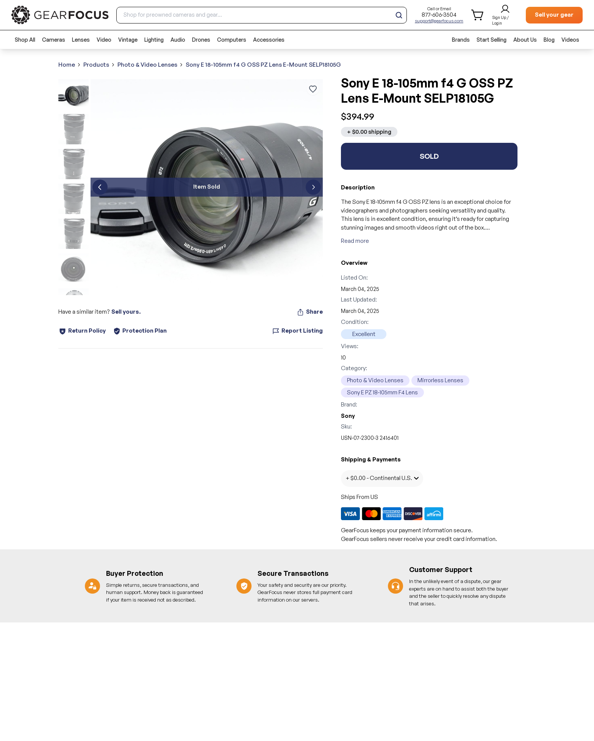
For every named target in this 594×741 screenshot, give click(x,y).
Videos (570, 39)
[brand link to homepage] (60, 15)
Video (104, 39)
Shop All (25, 39)
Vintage (128, 39)
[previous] (100, 187)
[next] (313, 187)
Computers (231, 39)
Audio (177, 39)
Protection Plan (140, 330)
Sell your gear (554, 14)
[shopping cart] (478, 15)
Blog (549, 39)
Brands (461, 39)
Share (310, 312)
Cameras (53, 39)
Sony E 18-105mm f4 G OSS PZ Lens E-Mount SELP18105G (263, 64)
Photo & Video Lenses (147, 64)
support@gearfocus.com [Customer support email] (439, 20)
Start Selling (491, 39)
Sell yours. (126, 311)
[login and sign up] (505, 15)
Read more (355, 240)
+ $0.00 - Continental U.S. (382, 477)
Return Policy (82, 331)
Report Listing (297, 331)
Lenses (81, 39)
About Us (525, 39)
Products (96, 64)
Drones (201, 39)
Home (66, 64)
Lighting (154, 39)
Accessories (268, 39)
